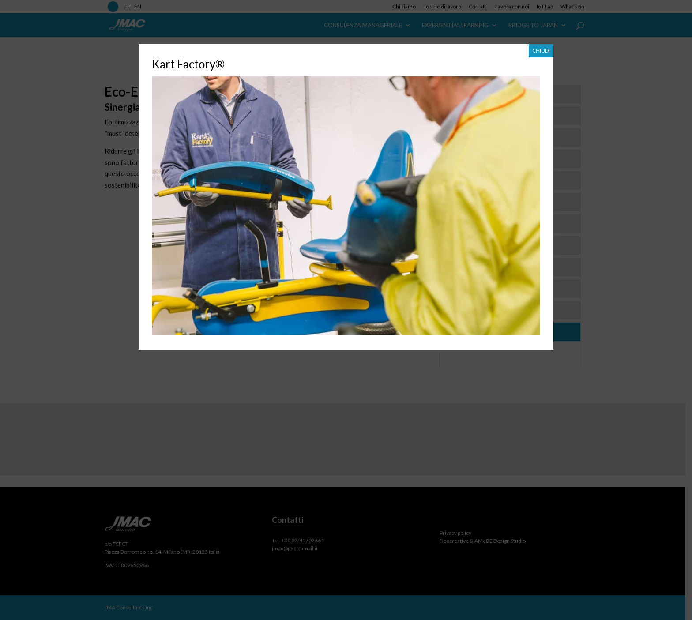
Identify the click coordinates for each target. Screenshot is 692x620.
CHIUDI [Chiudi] (541, 50)
